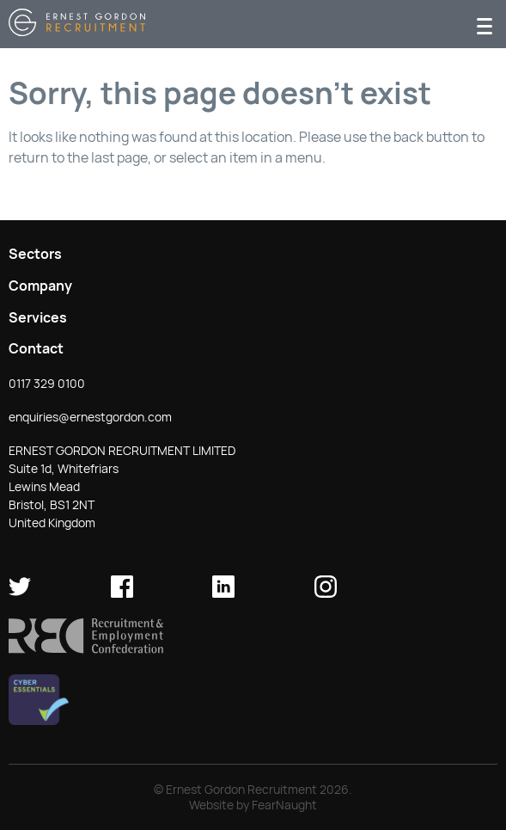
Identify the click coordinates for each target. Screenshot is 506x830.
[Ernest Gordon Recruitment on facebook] (122, 593)
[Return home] (77, 31)
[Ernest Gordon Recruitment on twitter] (20, 593)
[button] (86, 649)
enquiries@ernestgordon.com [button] (90, 417)
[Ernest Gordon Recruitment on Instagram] (325, 593)
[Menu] (484, 24)
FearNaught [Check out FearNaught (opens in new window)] (284, 805)
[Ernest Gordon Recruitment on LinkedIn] (223, 593)
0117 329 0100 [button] (47, 383)
